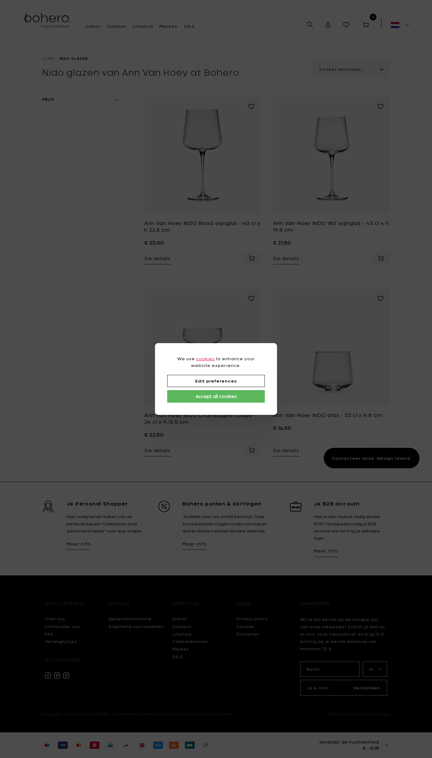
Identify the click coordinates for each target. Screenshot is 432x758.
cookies (205, 358)
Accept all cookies (216, 396)
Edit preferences (216, 381)
